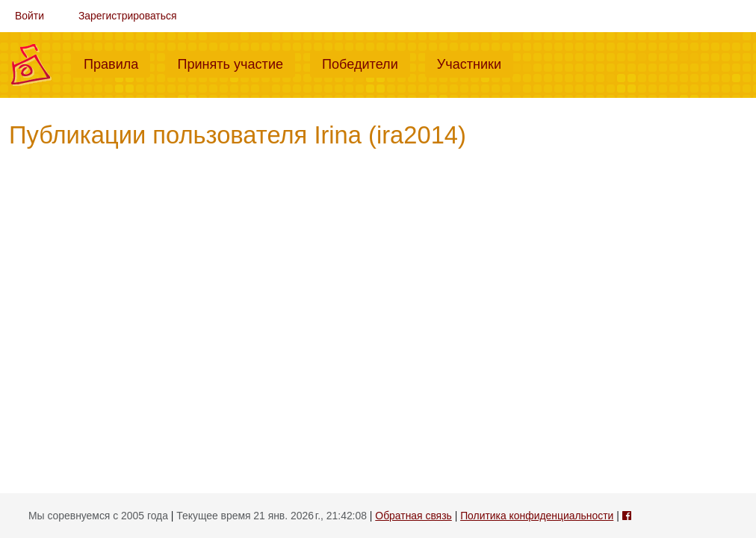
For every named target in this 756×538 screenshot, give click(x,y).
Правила (117, 63)
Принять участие (236, 63)
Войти (29, 16)
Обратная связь (413, 516)
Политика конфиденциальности (536, 516)
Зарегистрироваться (127, 16)
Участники (475, 63)
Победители (366, 63)
